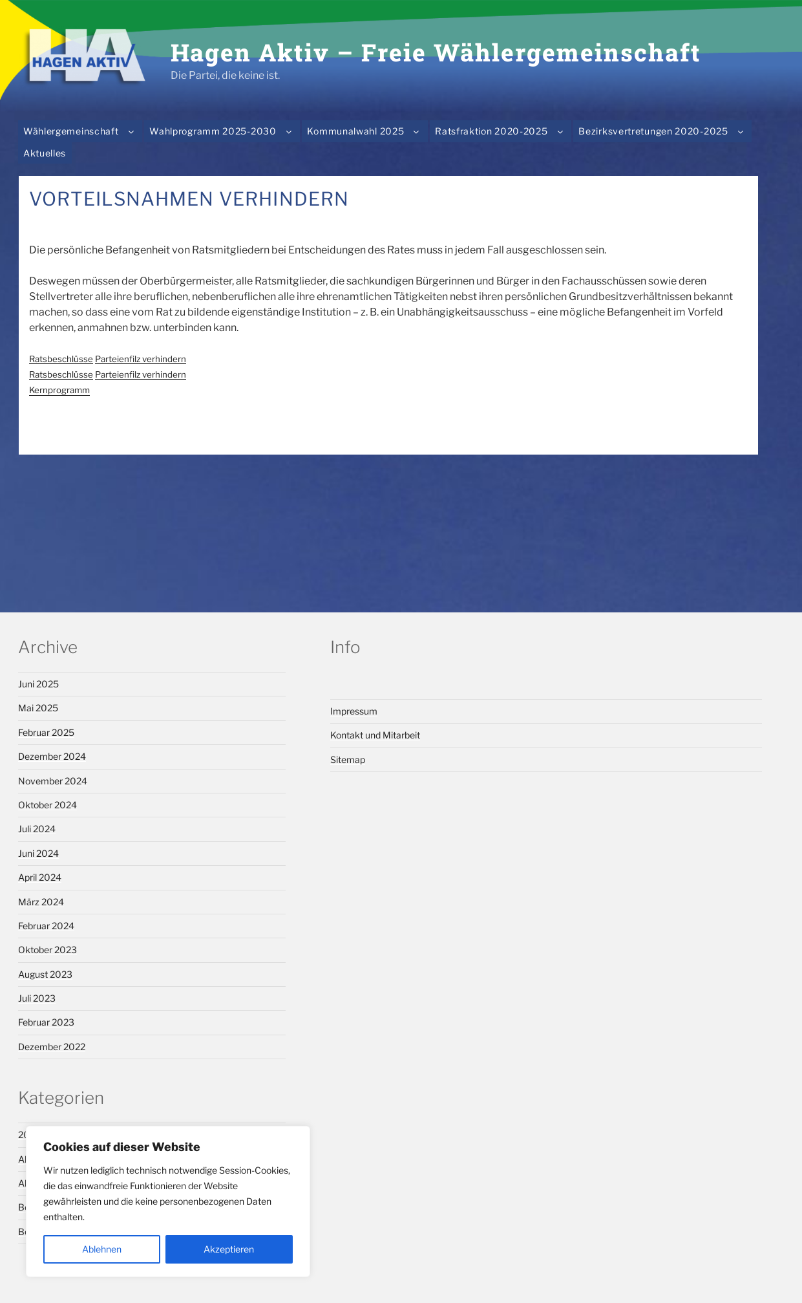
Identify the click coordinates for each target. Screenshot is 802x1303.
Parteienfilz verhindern (140, 359)
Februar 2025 (46, 732)
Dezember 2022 (51, 1046)
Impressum (353, 710)
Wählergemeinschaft (81, 130)
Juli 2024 (37, 828)
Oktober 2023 (47, 949)
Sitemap (347, 759)
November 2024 (52, 780)
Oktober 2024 (47, 804)
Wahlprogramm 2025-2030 (223, 130)
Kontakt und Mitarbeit (375, 734)
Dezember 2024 (52, 756)
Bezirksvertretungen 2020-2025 (663, 130)
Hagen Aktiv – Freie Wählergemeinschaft (436, 52)
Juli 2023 (37, 998)
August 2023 (45, 974)
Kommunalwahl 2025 (365, 130)
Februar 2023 (46, 1022)
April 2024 (39, 877)
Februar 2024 (46, 925)
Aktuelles (44, 152)
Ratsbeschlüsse (61, 359)
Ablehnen (101, 1249)
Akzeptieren (229, 1249)
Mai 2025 (38, 707)
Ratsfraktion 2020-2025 (501, 130)
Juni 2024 (38, 853)
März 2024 (41, 901)
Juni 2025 (38, 683)
